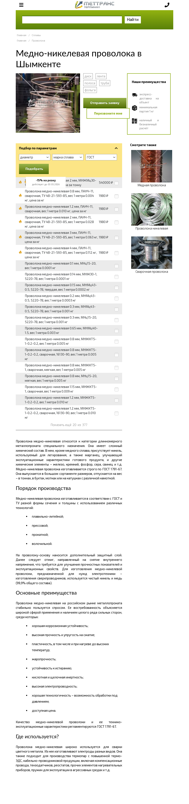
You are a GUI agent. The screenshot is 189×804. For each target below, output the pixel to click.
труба (105, 83)
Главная (21, 35)
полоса (90, 83)
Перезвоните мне (108, 113)
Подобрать (34, 169)
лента (101, 76)
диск (88, 76)
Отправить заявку (105, 103)
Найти (133, 19)
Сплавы (36, 35)
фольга (90, 90)
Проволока (38, 40)
